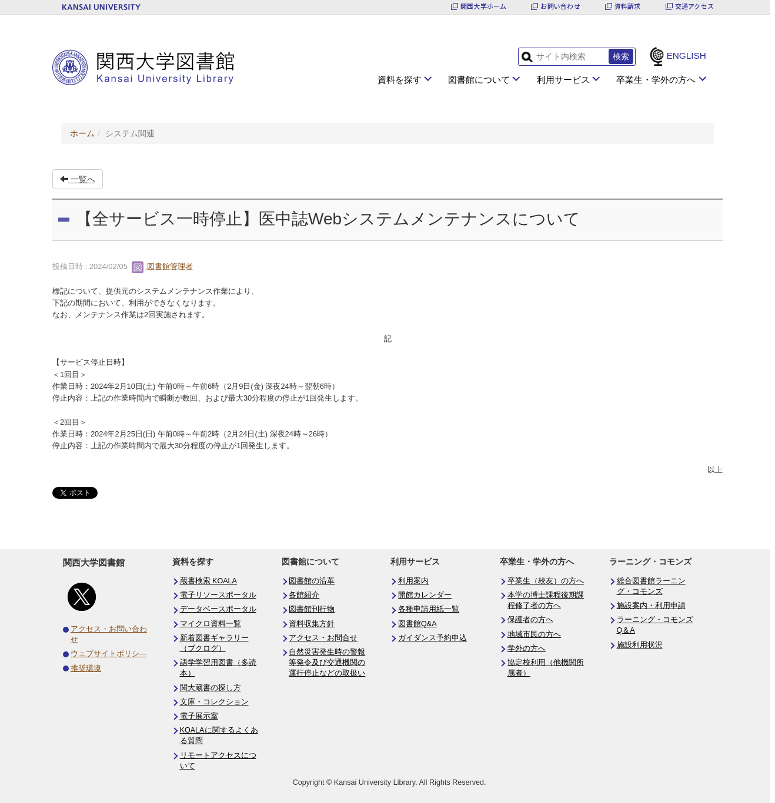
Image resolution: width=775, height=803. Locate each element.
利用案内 (413, 581)
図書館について (479, 80)
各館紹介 (304, 595)
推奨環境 (86, 668)
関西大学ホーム (483, 6)
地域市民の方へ (534, 634)
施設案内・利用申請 (651, 606)
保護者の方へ (530, 620)
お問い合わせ (560, 6)
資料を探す (400, 80)
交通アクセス (694, 6)
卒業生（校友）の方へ (545, 581)
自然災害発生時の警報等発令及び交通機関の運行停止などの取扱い (327, 662)
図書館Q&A (417, 624)
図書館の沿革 (312, 581)
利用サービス (563, 80)
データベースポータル (218, 609)
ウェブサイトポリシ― (109, 654)
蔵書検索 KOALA (209, 581)
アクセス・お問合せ (323, 638)
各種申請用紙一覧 (428, 609)
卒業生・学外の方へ (656, 80)
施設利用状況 (640, 645)
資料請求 (627, 6)
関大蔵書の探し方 (210, 688)
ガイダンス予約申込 (432, 638)
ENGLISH (686, 56)
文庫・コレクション (214, 702)
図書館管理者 (162, 266)
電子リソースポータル (218, 595)
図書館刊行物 (312, 609)
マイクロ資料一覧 (210, 624)
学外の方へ (526, 648)
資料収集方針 (312, 624)
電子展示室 (199, 716)
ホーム (82, 133)
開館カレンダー (425, 595)
